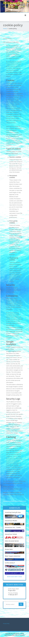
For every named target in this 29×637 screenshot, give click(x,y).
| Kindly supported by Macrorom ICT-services (14, 634)
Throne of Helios (13, 593)
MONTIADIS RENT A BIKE (14, 577)
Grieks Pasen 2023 (13, 589)
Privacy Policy (6, 623)
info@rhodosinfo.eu (19, 10)
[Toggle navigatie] (25, 15)
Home (5, 28)
